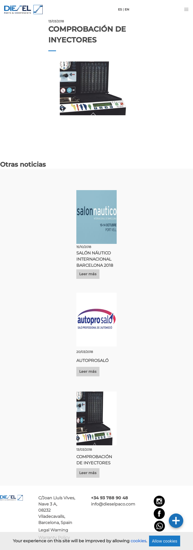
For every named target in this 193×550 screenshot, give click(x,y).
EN (127, 9)
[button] (186, 9)
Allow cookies (164, 541)
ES (120, 9)
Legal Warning (53, 530)
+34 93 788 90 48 (109, 497)
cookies (138, 540)
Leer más (87, 274)
